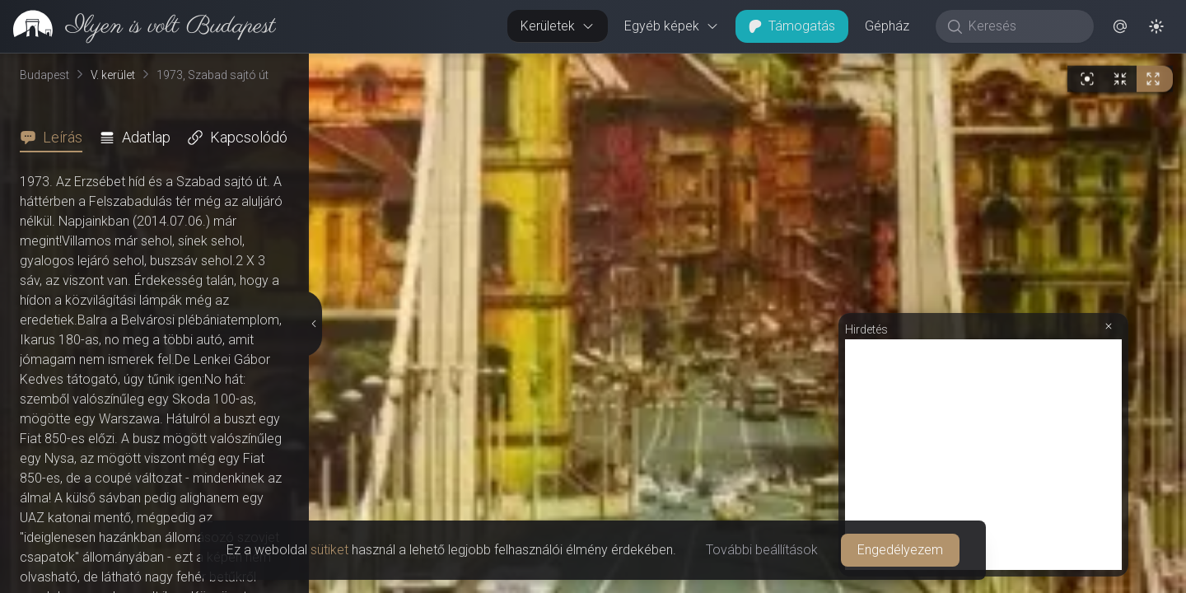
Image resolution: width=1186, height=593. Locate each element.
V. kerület (113, 75)
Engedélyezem (900, 550)
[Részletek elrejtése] (314, 324)
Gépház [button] (887, 26)
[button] (1120, 26)
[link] (138, 26)
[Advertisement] (983, 454)
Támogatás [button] (792, 26)
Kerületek (558, 26)
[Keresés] (1023, 26)
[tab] (56, 137)
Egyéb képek (671, 26)
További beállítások (762, 550)
